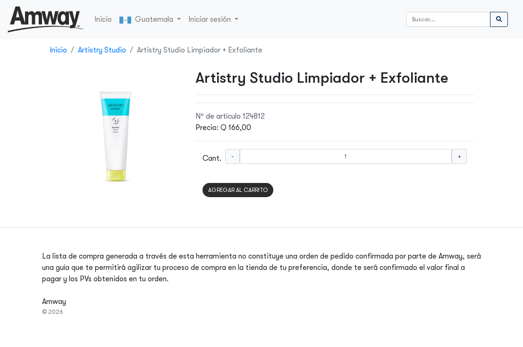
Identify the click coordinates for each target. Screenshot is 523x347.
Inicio (103, 19)
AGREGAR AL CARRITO (238, 190)
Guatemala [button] (147, 19)
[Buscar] (448, 19)
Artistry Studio (102, 50)
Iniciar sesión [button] (210, 19)
